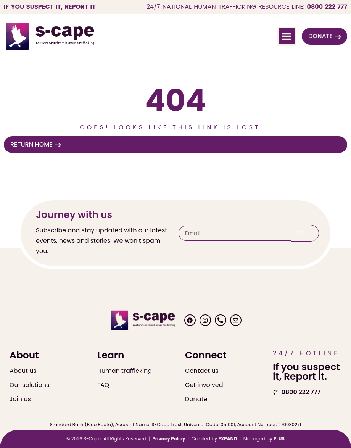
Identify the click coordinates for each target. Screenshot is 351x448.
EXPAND (227, 438)
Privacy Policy (168, 438)
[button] (286, 36)
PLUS (279, 438)
